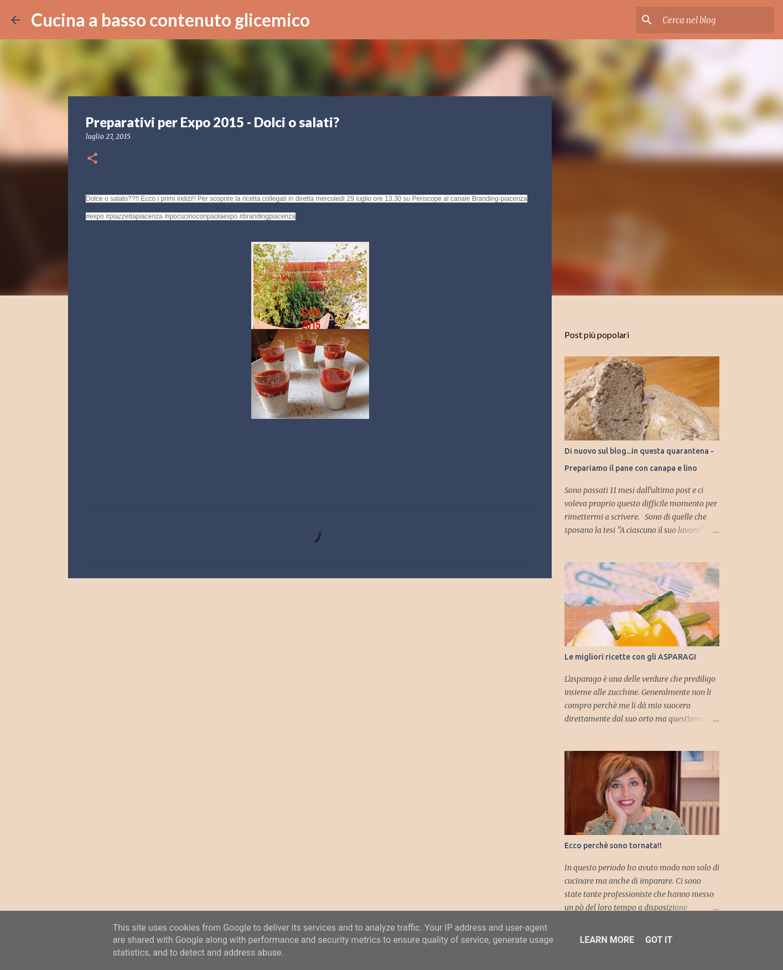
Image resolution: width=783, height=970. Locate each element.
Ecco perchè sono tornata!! (613, 845)
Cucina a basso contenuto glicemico (170, 19)
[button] (92, 159)
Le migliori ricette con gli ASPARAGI (630, 656)
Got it (658, 940)
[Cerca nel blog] (716, 20)
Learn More (607, 940)
